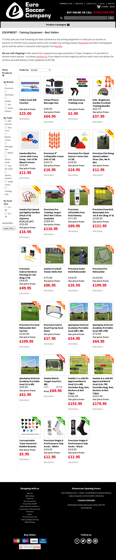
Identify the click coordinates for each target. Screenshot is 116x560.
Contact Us (91, 3)
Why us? (111, 3)
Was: (46, 390)
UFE (9, 108)
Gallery (29, 518)
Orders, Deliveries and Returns (29, 510)
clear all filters (7, 226)
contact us (41, 60)
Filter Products (7, 76)
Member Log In (66, 3)
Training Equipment (30, 36)
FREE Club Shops (30, 526)
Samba (58, 49)
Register (79, 3)
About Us (30, 497)
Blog (102, 3)
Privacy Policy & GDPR (30, 508)
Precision (9, 92)
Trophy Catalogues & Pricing (30, 523)
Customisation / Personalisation (29, 513)
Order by (24, 73)
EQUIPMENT (9, 36)
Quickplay (83, 46)
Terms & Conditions (30, 505)
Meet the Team (29, 500)
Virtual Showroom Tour (29, 521)
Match (10, 156)
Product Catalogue (58, 28)
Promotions (30, 515)
